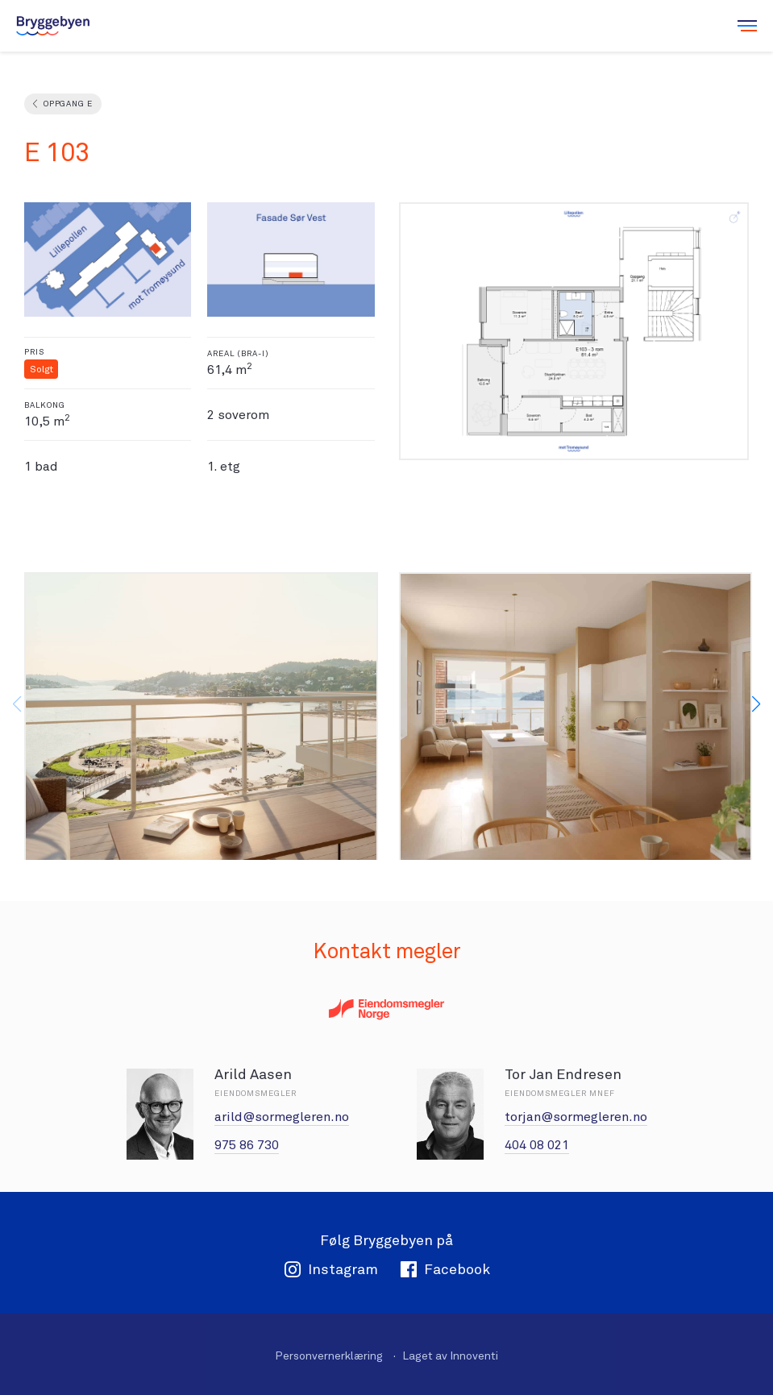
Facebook (445, 1269)
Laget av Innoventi (450, 1355)
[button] (756, 704)
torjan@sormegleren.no (576, 1116)
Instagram (331, 1269)
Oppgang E (68, 103)
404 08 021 (537, 1144)
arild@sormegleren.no (281, 1116)
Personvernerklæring (329, 1355)
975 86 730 (246, 1144)
